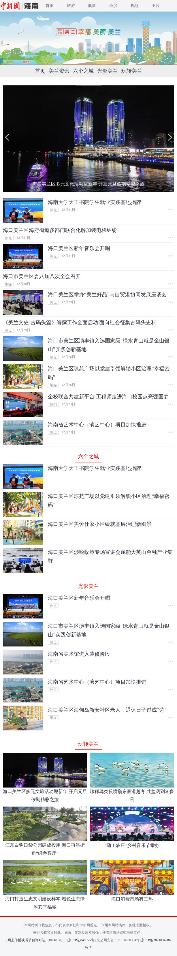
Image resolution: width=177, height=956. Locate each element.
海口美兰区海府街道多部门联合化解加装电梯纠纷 (60, 230)
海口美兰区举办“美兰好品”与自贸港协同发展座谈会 (107, 294)
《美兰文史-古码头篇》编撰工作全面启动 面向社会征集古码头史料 (80, 322)
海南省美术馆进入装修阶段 (79, 654)
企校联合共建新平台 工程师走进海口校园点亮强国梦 (108, 397)
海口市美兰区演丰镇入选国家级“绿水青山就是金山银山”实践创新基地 (109, 345)
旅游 (71, 5)
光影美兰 (107, 71)
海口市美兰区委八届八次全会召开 (42, 276)
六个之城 (83, 71)
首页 (50, 5)
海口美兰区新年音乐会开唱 (79, 248)
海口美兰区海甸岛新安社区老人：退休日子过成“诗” (107, 710)
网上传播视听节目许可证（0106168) (34, 940)
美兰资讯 (59, 71)
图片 (156, 5)
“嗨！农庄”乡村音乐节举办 (132, 845)
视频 (135, 5)
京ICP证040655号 (81, 940)
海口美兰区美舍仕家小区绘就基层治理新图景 (100, 524)
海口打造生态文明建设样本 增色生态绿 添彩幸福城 (45, 902)
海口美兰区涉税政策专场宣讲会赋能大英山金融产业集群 (110, 556)
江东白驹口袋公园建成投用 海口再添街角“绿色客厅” (45, 849)
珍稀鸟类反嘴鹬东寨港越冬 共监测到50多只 (132, 795)
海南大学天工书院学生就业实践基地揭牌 (94, 202)
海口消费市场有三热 (132, 899)
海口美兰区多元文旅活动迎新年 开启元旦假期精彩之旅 (88, 183)
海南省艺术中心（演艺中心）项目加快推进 (97, 425)
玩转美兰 (131, 71)
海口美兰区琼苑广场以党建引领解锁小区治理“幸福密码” (109, 373)
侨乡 (113, 5)
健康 (92, 5)
